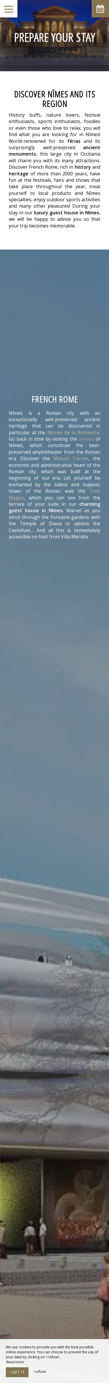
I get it (17, 1372)
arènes (86, 439)
